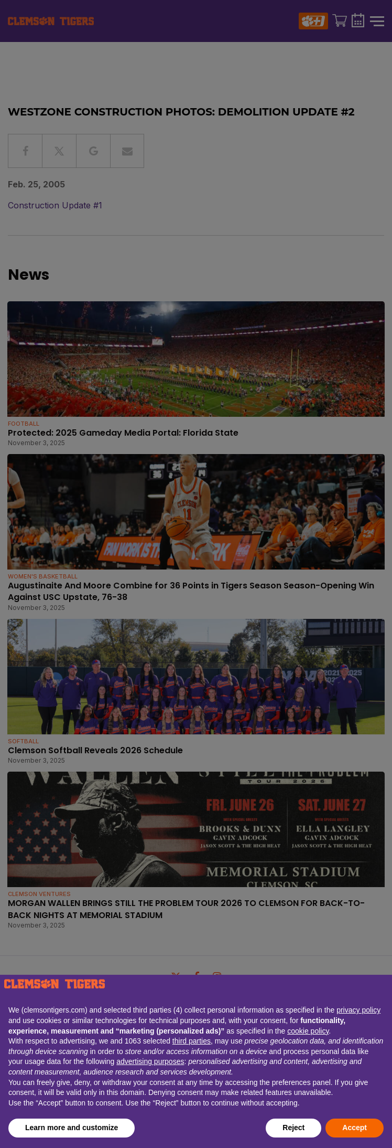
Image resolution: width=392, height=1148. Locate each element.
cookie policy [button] (308, 1031)
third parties (191, 1041)
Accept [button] (354, 1127)
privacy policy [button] (358, 1010)
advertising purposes (150, 1061)
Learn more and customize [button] (71, 1127)
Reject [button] (293, 1127)
